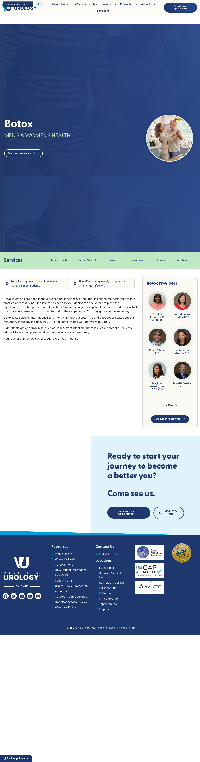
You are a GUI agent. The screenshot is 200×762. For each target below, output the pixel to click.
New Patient (138, 260)
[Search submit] (38, 4)
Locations (182, 260)
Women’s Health (87, 260)
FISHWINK (129, 628)
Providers (114, 260)
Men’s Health (59, 260)
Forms (161, 260)
